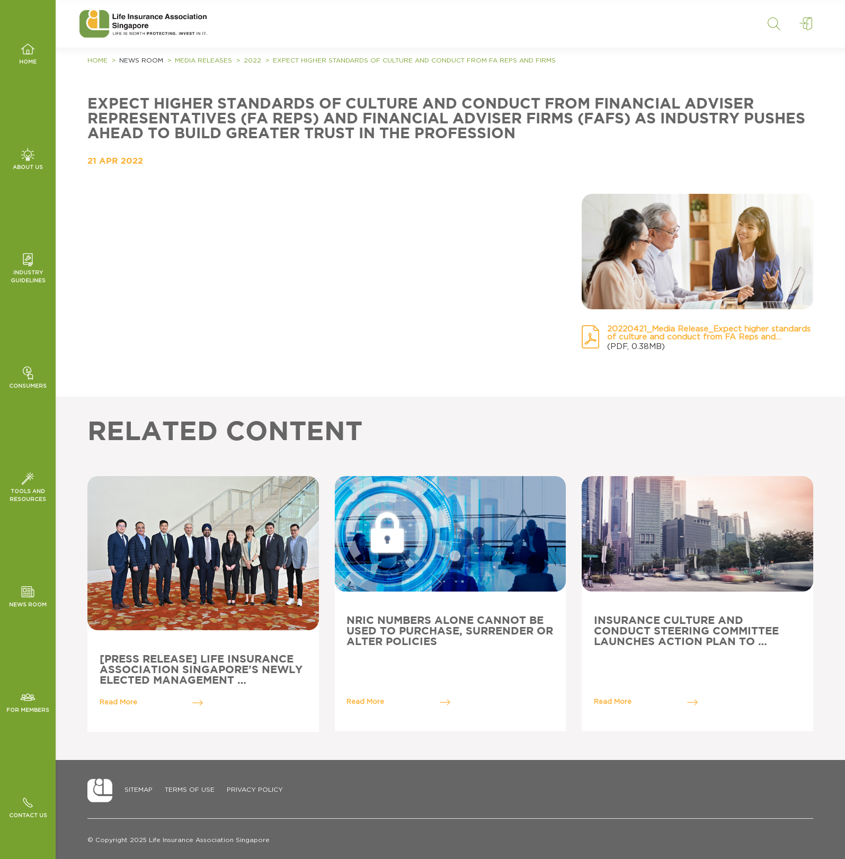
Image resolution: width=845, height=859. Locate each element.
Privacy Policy (255, 789)
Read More (151, 702)
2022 (252, 60)
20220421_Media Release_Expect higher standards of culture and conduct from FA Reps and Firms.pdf (709, 333)
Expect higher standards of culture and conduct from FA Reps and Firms (414, 60)
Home (97, 60)
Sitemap (138, 789)
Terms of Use (190, 789)
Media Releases (203, 60)
